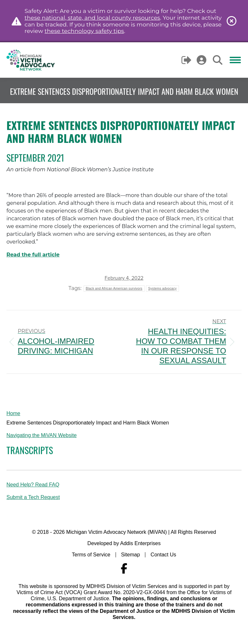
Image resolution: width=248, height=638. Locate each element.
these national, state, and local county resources (92, 17)
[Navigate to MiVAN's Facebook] (124, 568)
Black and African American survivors (114, 288)
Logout (187, 60)
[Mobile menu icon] (235, 60)
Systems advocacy (162, 288)
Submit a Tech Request (33, 497)
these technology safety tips (84, 30)
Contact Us (163, 554)
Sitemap (130, 554)
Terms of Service (91, 554)
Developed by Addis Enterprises (124, 543)
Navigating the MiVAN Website (41, 435)
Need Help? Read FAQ (32, 484)
